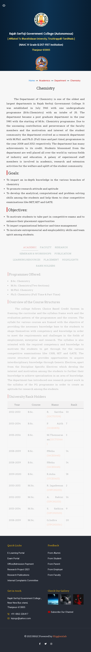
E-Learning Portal (15, 553)
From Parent (54, 564)
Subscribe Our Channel (60, 612)
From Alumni (54, 553)
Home (32, 80)
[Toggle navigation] (4, 5)
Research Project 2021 (18, 569)
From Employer (55, 569)
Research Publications (18, 575)
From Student (54, 558)
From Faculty (54, 575)
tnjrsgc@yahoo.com (21, 618)
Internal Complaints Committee (22, 580)
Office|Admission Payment (20, 564)
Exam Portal (13, 558)
